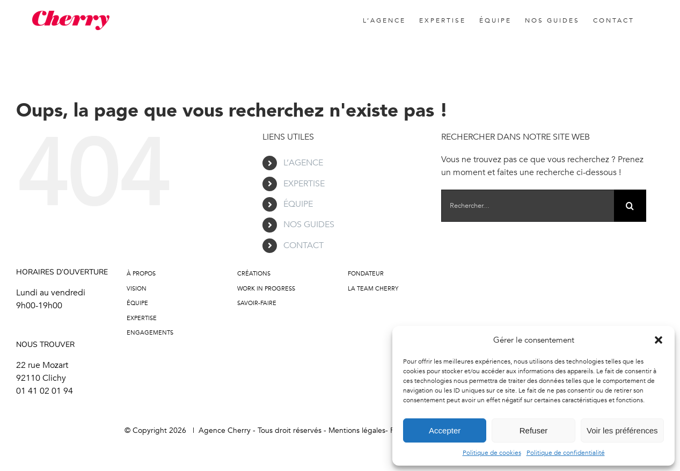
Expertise (142, 318)
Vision (137, 289)
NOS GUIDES (308, 224)
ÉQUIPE (298, 204)
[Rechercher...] (527, 206)
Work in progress (266, 289)
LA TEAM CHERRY (373, 289)
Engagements (150, 333)
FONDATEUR (366, 274)
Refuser (534, 430)
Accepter (444, 430)
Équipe (137, 303)
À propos (141, 274)
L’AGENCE (303, 163)
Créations (253, 274)
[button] (658, 340)
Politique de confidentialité (566, 452)
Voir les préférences (622, 430)
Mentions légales (356, 430)
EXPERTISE (304, 184)
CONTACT (303, 245)
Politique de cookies (492, 452)
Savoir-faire (256, 303)
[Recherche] (630, 206)
